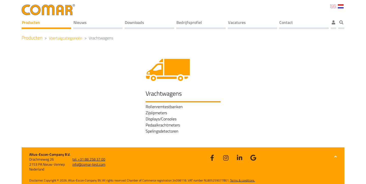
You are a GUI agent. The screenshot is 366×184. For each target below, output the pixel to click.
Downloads (134, 22)
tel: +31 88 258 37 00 (88, 159)
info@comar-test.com (88, 164)
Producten (31, 22)
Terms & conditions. (242, 180)
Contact (286, 22)
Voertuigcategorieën (65, 38)
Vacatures (237, 22)
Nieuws (80, 22)
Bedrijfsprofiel (189, 22)
